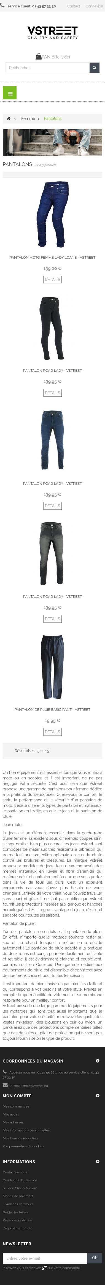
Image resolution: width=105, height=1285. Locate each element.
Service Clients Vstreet (20, 1188)
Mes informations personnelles (26, 1130)
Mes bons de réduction (20, 1138)
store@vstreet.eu (35, 1086)
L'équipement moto (18, 1228)
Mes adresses (13, 1122)
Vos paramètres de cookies (23, 1146)
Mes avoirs (11, 1114)
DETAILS (52, 279)
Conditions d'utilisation (20, 1180)
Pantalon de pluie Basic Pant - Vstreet (52, 710)
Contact (73, 6)
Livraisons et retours (18, 1204)
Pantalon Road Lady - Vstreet (52, 370)
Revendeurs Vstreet (18, 1220)
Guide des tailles (15, 1212)
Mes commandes (16, 1106)
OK (95, 1258)
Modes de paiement (18, 1196)
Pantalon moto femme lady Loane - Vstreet (53, 257)
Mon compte (17, 1096)
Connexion (94, 6)
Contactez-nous (15, 1172)
